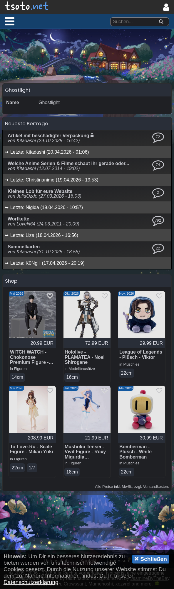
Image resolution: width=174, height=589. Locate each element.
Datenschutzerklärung (31, 582)
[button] (9, 21)
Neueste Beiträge (26, 123)
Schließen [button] (150, 559)
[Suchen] (161, 22)
